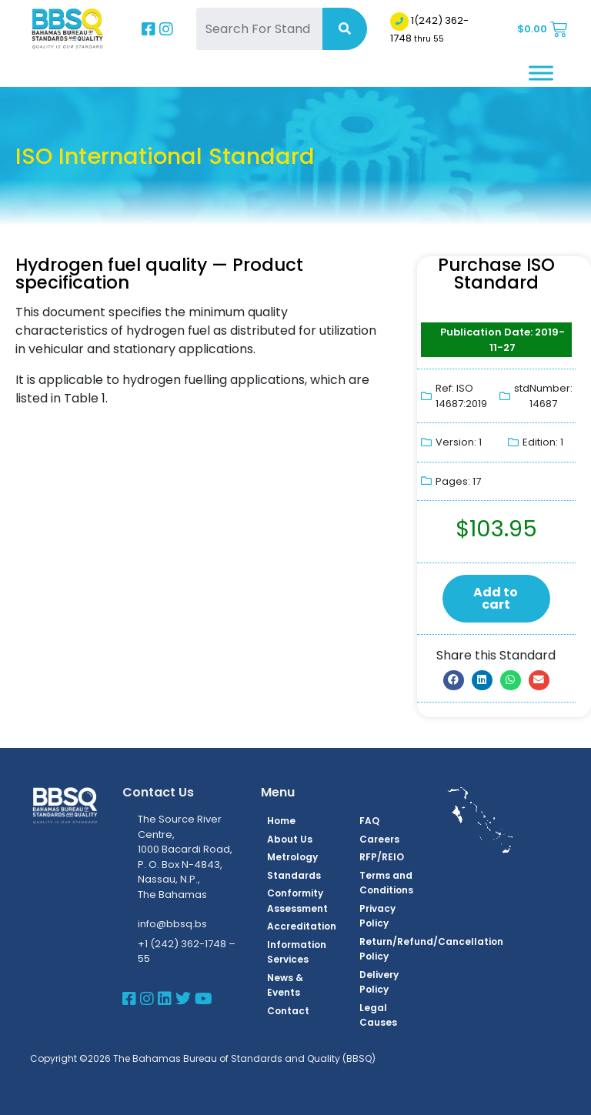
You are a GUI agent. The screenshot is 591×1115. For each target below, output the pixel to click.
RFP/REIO (381, 856)
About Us (289, 839)
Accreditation (301, 926)
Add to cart (495, 598)
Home (281, 820)
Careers (379, 839)
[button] (453, 680)
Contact (288, 1010)
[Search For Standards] (259, 29)
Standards (294, 875)
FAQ (369, 820)
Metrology (292, 856)
